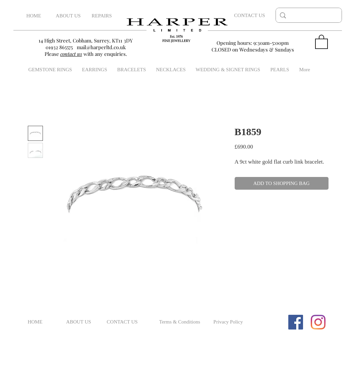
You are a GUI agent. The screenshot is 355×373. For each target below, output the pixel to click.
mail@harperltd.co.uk (101, 47)
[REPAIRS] (102, 16)
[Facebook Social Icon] (295, 322)
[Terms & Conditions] (180, 322)
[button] (321, 41)
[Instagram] (318, 322)
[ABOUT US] (68, 16)
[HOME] (34, 16)
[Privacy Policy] (228, 322)
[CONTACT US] (250, 15)
